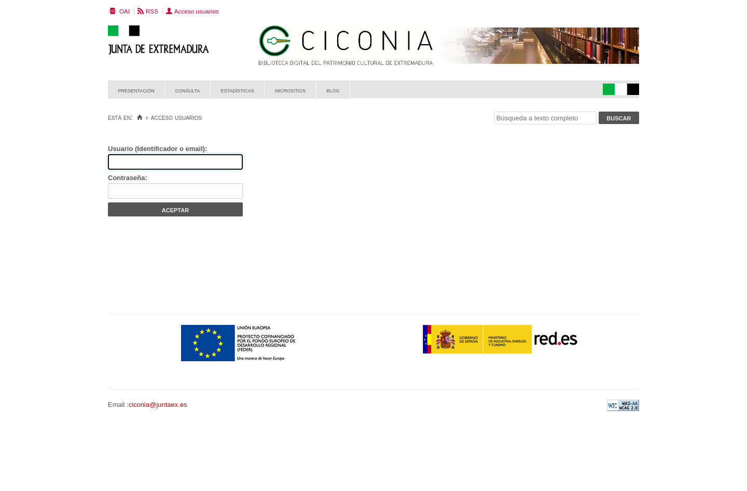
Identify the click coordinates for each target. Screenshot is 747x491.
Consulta (187, 90)
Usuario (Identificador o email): (157, 149)
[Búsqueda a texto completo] (545, 118)
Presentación (136, 90)
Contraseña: (127, 178)
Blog (332, 90)
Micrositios (290, 90)
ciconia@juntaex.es (158, 404)
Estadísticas (237, 90)
